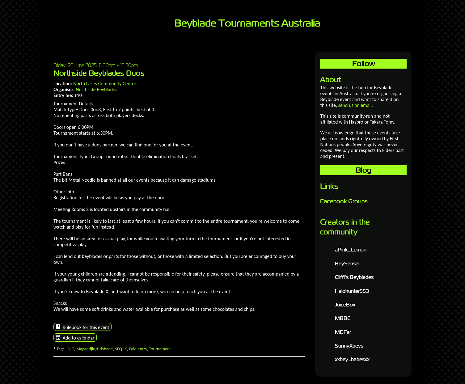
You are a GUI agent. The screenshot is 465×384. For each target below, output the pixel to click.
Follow (363, 63)
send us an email (354, 105)
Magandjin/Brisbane (94, 349)
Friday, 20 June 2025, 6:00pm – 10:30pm (95, 65)
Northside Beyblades (96, 89)
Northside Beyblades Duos (99, 73)
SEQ (118, 349)
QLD (70, 349)
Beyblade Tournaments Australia (247, 23)
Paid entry (138, 349)
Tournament (160, 349)
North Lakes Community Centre (104, 84)
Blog (363, 170)
